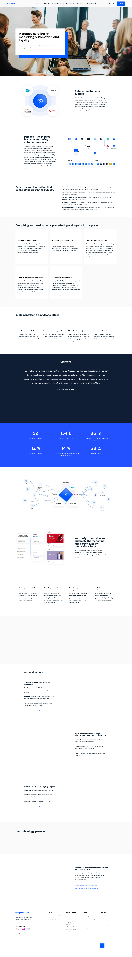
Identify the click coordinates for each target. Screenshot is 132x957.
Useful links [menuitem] (103, 912)
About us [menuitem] (37, 3)
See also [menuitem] (85, 912)
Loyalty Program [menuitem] (53, 919)
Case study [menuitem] (80, 3)
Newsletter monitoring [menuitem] (89, 919)
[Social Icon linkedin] (19, 933)
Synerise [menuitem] (85, 925)
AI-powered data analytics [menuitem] (73, 934)
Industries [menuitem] (69, 3)
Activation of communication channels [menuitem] (72, 925)
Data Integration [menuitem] (70, 916)
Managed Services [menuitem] (57, 3)
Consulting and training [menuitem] (89, 916)
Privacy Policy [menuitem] (35, 947)
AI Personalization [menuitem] (71, 919)
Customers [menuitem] (102, 919)
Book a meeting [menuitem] (104, 925)
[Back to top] (102, 945)
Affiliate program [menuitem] (87, 928)
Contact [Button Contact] (121, 3)
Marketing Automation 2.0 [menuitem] (56, 916)
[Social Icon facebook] (16, 933)
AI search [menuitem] (51, 922)
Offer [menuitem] (45, 3)
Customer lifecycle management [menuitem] (71, 930)
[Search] (109, 3)
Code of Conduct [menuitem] (46, 947)
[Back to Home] (11, 3)
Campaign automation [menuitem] (72, 922)
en (113, 3)
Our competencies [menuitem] (71, 912)
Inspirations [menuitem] (90, 3)
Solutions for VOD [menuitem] (88, 922)
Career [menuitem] (101, 916)
